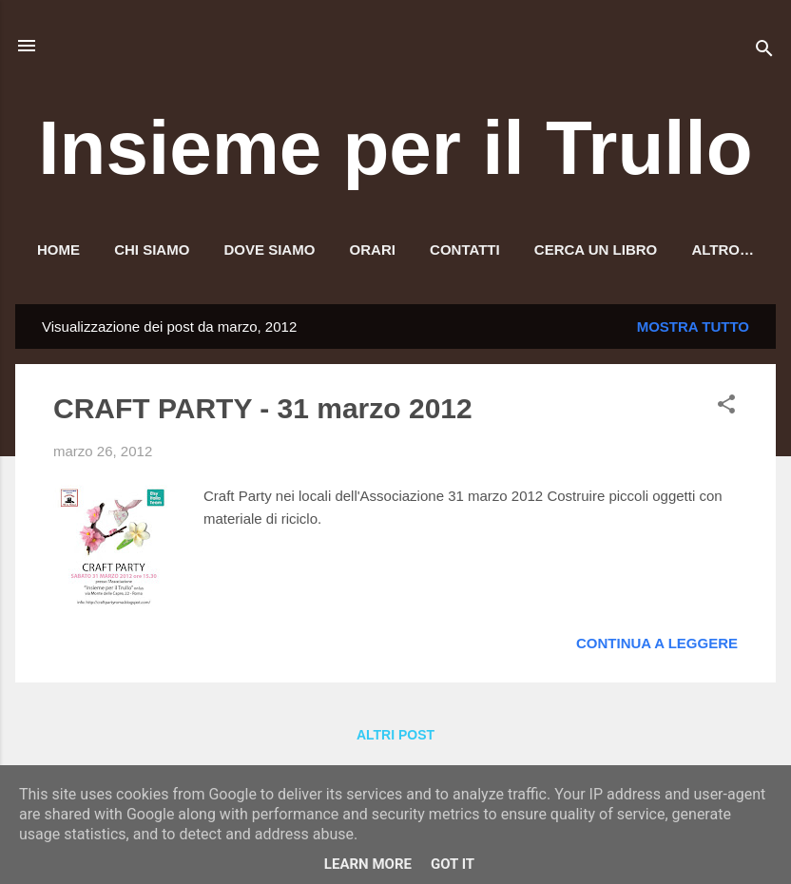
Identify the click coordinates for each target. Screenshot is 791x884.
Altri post (395, 734)
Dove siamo (270, 249)
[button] (726, 407)
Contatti (465, 249)
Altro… (722, 249)
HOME (58, 249)
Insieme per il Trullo (395, 148)
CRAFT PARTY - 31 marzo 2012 (263, 408)
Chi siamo (151, 249)
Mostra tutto (693, 326)
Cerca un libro (595, 249)
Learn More (368, 864)
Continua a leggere (657, 643)
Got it (452, 864)
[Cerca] (764, 52)
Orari (373, 249)
